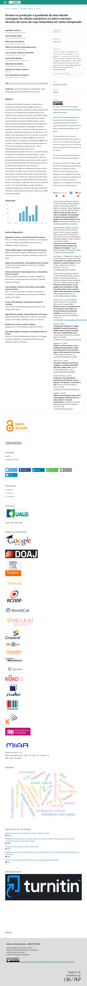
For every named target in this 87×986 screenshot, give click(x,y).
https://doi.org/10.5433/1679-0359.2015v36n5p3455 (28, 83)
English (8, 456)
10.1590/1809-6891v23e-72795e (65, 296)
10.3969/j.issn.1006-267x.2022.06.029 (67, 339)
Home (7, 8)
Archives (15, 8)
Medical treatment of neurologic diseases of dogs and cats (27, 833)
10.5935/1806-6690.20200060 (64, 372)
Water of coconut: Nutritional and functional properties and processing (32, 860)
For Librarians (9, 496)
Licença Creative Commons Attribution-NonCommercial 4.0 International (47, 962)
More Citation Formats (62, 74)
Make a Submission (14, 443)
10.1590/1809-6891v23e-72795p (65, 224)
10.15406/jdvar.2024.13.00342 (64, 270)
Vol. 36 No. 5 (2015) (26, 8)
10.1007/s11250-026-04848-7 (64, 252)
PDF (57, 31)
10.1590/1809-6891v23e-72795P (65, 357)
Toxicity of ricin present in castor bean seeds (22, 847)
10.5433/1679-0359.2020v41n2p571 (66, 389)
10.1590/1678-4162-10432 (63, 409)
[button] (11, 470)
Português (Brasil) (12, 459)
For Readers (9, 490)
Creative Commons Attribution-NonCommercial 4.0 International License (67, 109)
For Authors (9, 493)
